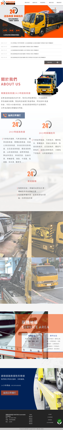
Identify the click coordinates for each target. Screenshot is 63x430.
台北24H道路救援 (50, 422)
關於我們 (27, 2)
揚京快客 (26, 428)
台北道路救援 (49, 417)
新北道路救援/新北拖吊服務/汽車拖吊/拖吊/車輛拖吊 (25, 53)
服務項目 (35, 2)
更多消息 (53, 62)
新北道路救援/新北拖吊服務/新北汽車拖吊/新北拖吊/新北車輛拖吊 (28, 57)
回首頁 (30, 414)
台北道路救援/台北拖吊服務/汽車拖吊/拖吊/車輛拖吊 (25, 46)
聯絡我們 (59, 2)
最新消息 (51, 2)
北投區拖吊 (50, 419)
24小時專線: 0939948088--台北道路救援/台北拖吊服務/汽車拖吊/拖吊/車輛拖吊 (32, 43)
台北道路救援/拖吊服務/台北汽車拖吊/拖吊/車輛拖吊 (25, 50)
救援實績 (43, 2)
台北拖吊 (50, 414)
